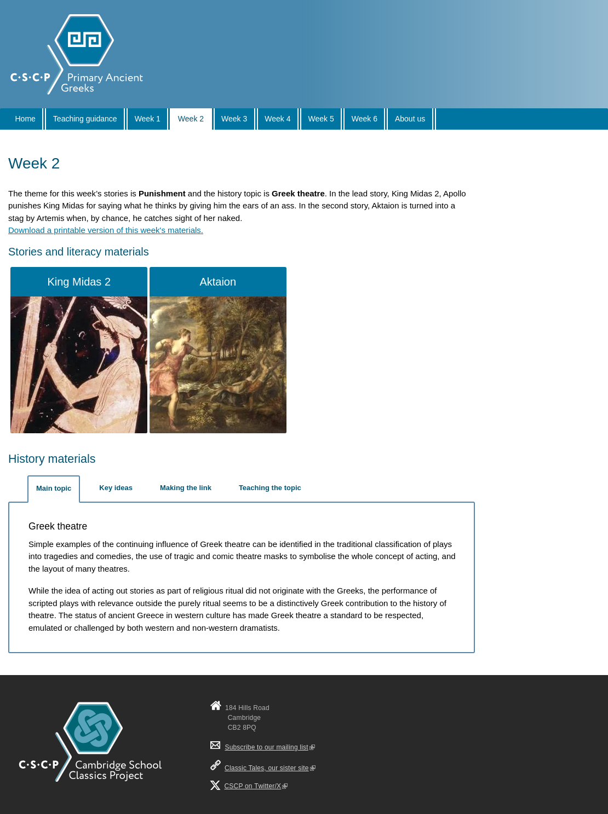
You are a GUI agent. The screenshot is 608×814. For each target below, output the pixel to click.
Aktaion (217, 282)
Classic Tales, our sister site (270, 768)
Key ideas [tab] (116, 488)
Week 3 (234, 118)
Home (25, 118)
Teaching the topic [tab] (270, 488)
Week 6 (364, 118)
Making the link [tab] (185, 488)
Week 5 (321, 118)
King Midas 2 (79, 282)
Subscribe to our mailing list (262, 747)
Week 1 (147, 118)
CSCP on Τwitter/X (256, 786)
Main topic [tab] (53, 488)
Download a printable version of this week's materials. (105, 230)
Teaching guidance (85, 118)
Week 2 (191, 118)
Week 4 (277, 118)
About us (410, 118)
